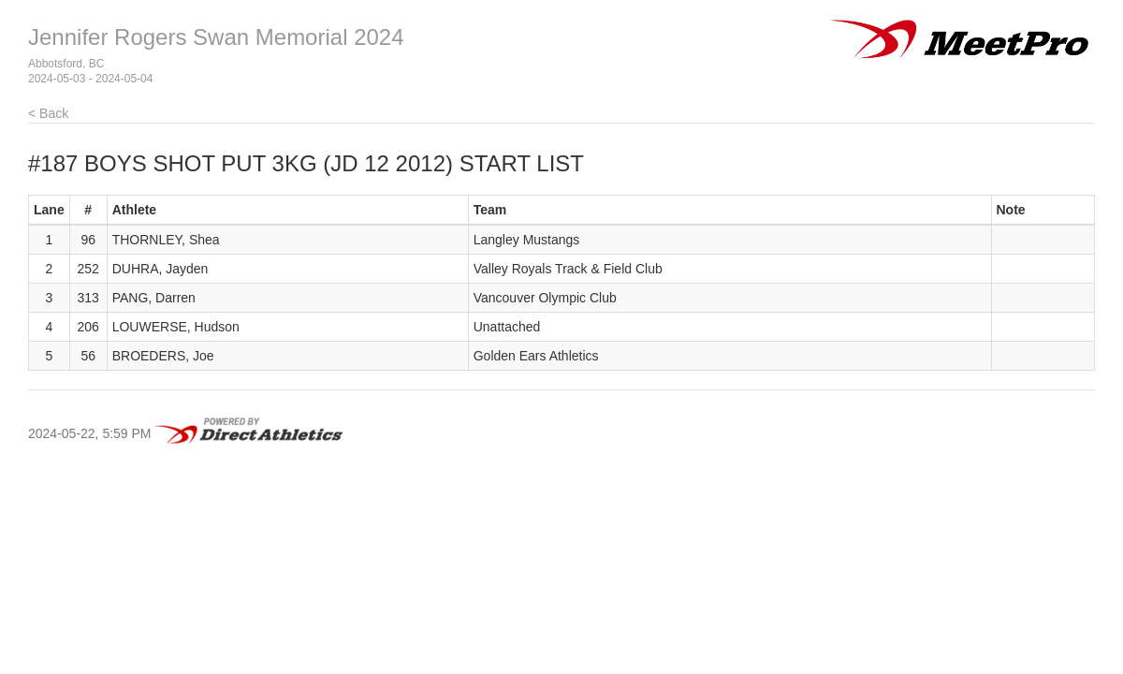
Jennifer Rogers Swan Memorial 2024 (216, 37)
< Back (48, 113)
